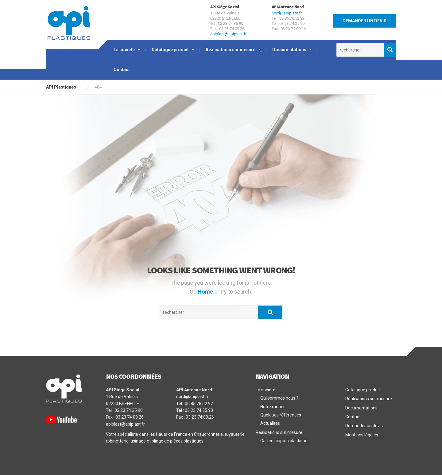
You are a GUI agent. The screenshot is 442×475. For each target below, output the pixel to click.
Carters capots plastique (284, 440)
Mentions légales (361, 434)
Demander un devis (364, 425)
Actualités (270, 423)
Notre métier (272, 406)
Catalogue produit (170, 49)
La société (124, 49)
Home (206, 291)
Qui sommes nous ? (279, 398)
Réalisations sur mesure (230, 49)
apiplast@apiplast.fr (228, 34)
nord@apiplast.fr (287, 13)
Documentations (289, 49)
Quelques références (280, 414)
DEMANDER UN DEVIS (364, 20)
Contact (122, 69)
